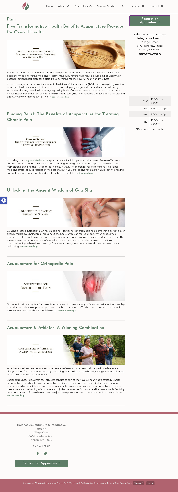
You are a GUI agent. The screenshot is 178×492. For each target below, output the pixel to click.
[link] (3, 200)
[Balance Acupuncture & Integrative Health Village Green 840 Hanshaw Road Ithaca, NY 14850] (121, 446)
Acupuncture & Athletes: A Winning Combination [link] (55, 328)
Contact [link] (154, 6)
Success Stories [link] (106, 6)
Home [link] (49, 6)
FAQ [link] (123, 6)
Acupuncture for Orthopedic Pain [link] (40, 264)
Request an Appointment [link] (150, 20)
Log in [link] (150, 483)
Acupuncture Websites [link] (33, 483)
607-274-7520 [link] (41, 445)
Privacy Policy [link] (125, 483)
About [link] (62, 6)
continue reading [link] (61, 97)
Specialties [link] (81, 6)
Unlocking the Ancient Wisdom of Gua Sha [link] (49, 190)
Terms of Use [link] (112, 483)
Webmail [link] (138, 483)
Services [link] (135, 6)
